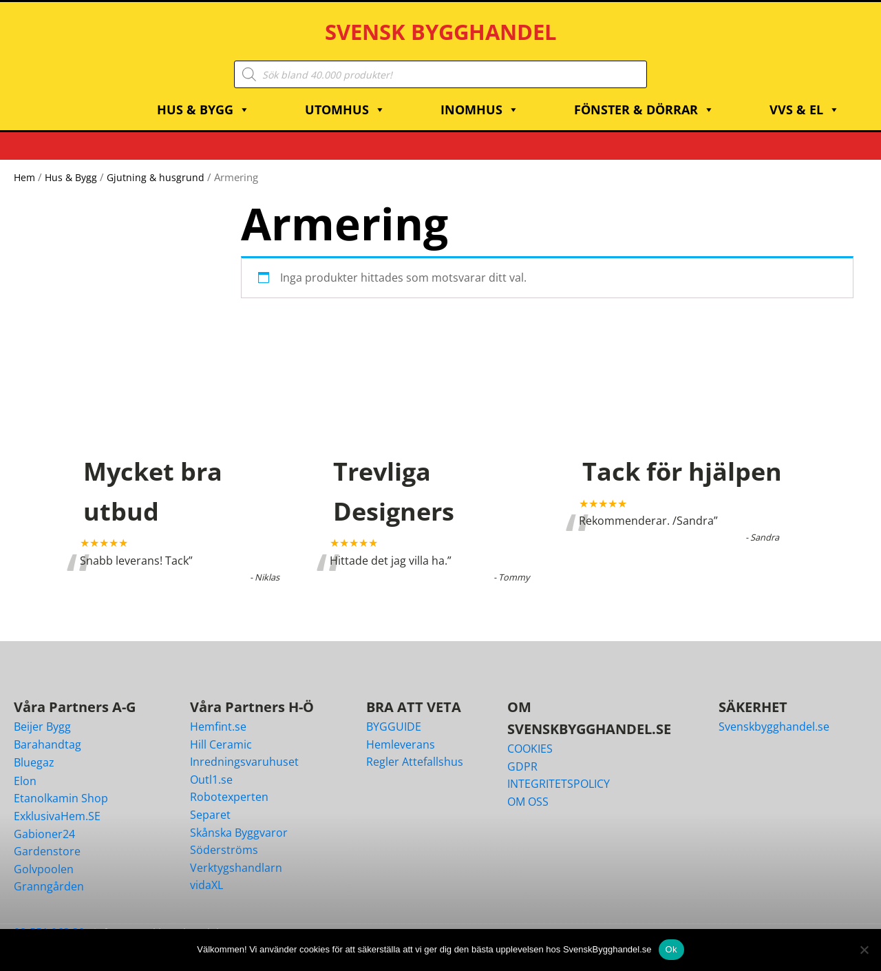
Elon (25, 766)
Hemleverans (400, 730)
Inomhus (479, 95)
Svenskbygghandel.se (774, 712)
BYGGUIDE (393, 712)
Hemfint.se (218, 712)
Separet (210, 800)
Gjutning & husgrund (160, 163)
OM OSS (528, 787)
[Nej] (864, 950)
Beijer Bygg (42, 712)
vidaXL (206, 871)
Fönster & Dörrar (644, 95)
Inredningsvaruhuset (244, 747)
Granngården (49, 872)
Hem (25, 163)
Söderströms (224, 836)
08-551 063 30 (49, 918)
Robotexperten (229, 783)
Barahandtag (47, 730)
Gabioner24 (44, 819)
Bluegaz (34, 748)
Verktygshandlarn (236, 853)
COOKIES (530, 734)
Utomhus (345, 95)
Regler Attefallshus (414, 747)
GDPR (522, 752)
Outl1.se (211, 765)
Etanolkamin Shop (61, 784)
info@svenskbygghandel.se (163, 918)
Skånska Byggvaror (239, 818)
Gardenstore (47, 837)
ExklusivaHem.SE (57, 801)
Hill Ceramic (221, 730)
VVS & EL (804, 95)
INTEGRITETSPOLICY (558, 769)
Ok (671, 949)
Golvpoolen (44, 854)
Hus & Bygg (203, 95)
